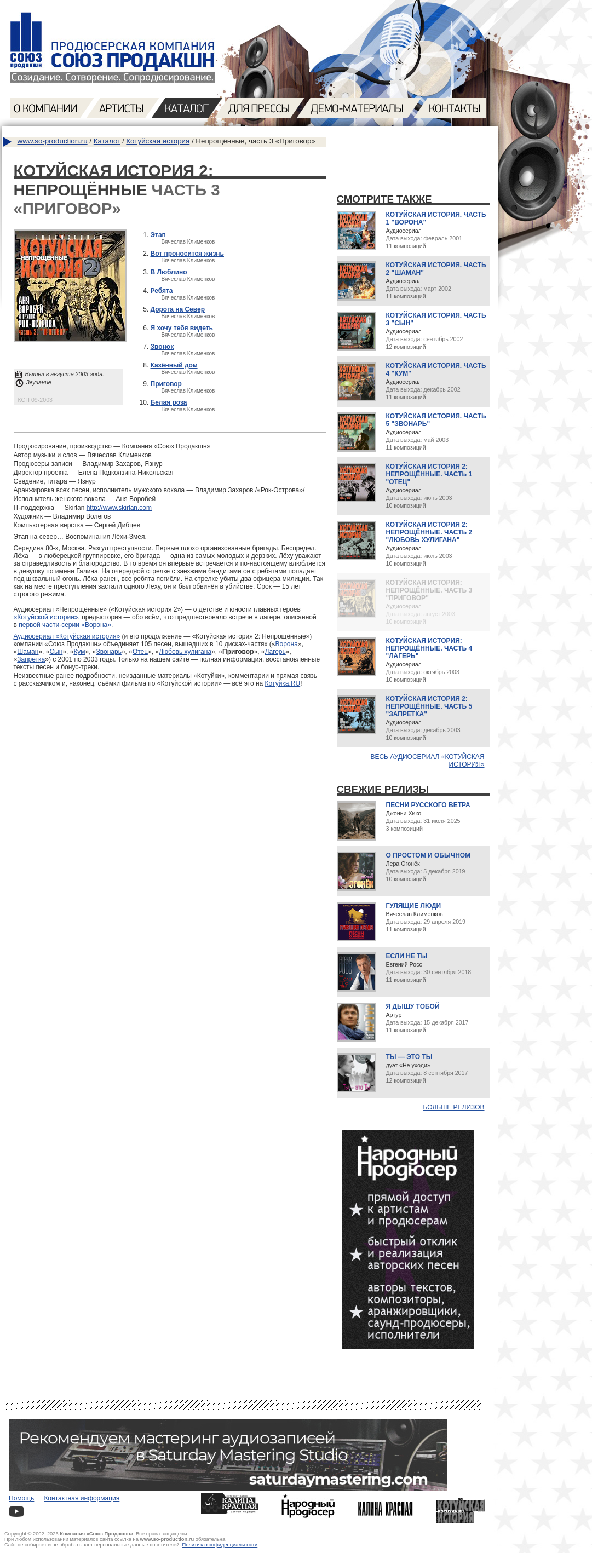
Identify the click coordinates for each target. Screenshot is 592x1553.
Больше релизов (454, 1107)
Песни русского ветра (428, 805)
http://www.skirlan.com (119, 507)
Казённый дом (174, 365)
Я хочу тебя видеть (182, 328)
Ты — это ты (409, 1057)
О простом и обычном (428, 855)
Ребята (162, 291)
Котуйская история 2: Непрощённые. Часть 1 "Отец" (429, 474)
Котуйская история (157, 141)
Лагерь (275, 651)
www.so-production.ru (53, 141)
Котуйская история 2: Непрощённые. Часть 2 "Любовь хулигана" (429, 532)
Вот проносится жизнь (188, 253)
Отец (140, 651)
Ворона (286, 644)
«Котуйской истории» (46, 617)
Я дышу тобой (413, 1006)
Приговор (166, 384)
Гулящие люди (413, 906)
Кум (79, 651)
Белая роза (169, 402)
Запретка (31, 659)
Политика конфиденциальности (220, 1545)
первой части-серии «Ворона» (65, 625)
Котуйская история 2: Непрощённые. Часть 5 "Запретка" (429, 706)
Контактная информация (81, 1498)
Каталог (107, 141)
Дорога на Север (178, 309)
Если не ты (407, 956)
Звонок (162, 346)
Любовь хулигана (185, 651)
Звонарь (109, 651)
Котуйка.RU (283, 683)
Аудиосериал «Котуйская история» (67, 636)
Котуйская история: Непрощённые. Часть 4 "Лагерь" (429, 648)
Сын (55, 651)
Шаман (27, 651)
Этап (158, 235)
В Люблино (169, 272)
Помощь (21, 1498)
